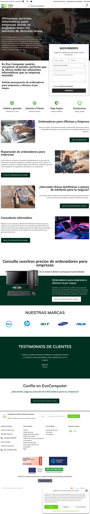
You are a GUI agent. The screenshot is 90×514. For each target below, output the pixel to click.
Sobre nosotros (28, 432)
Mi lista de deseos (52, 430)
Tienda (25, 430)
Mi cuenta (49, 432)
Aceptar (51, 507)
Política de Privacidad (66, 86)
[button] (86, 491)
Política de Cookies (56, 511)
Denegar (65, 507)
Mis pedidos (50, 435)
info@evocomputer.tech (7, 430)
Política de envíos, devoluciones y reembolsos (33, 440)
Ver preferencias (80, 507)
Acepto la (63, 86)
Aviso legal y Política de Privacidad (70, 511)
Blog (24, 449)
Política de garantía (29, 443)
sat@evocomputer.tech (7, 446)
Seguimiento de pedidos (31, 435)
